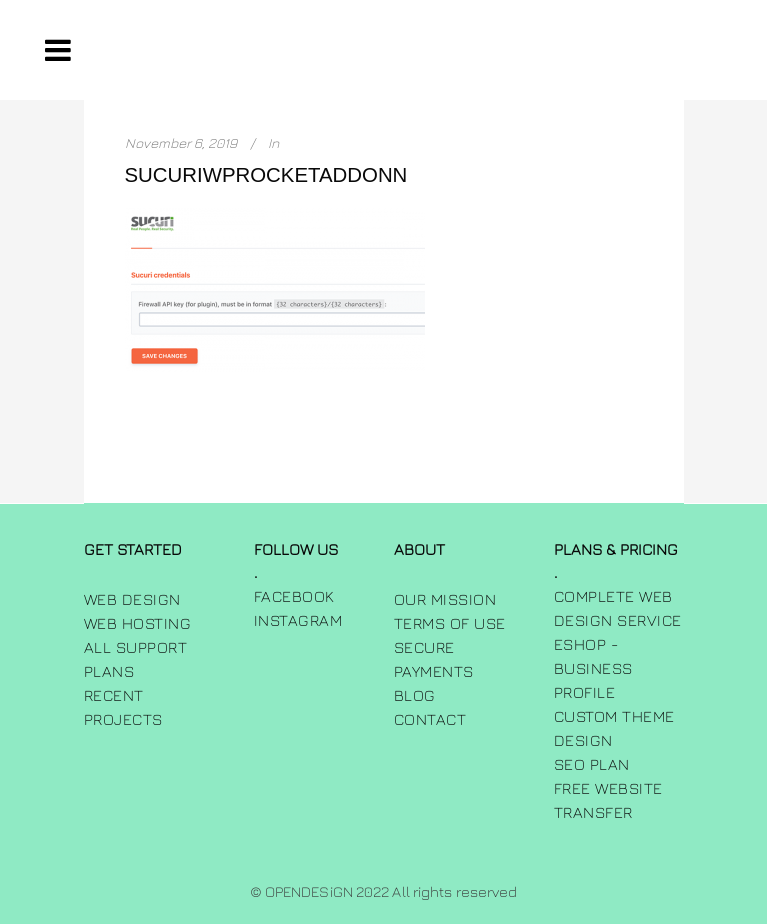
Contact (430, 719)
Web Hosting (138, 623)
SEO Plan (592, 764)
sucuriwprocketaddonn (266, 175)
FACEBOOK (294, 596)
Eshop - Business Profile (593, 668)
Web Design (132, 599)
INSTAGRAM (298, 620)
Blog (415, 695)
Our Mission (445, 599)
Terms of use (450, 623)
